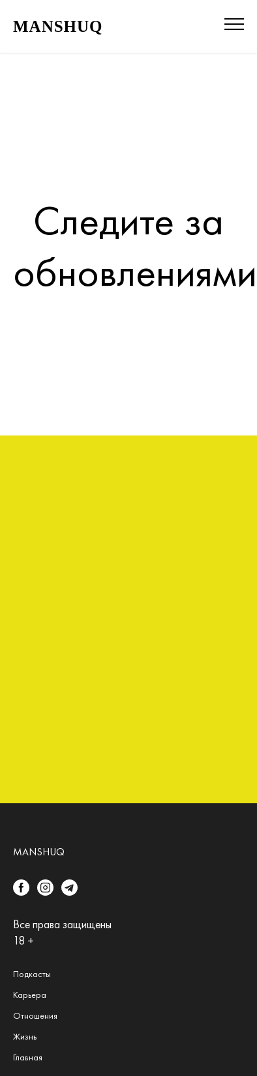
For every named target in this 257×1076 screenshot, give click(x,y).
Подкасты (32, 974)
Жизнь (25, 1036)
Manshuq (39, 852)
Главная (27, 1057)
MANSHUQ (58, 26)
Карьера (29, 994)
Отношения (35, 1015)
